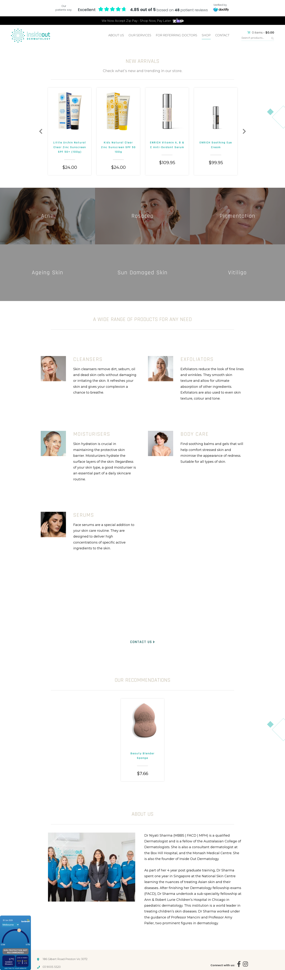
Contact (222, 35)
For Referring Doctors (176, 35)
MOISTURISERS (91, 434)
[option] (69, 131)
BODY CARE (194, 434)
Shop (206, 35)
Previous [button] (40, 131)
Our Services (140, 35)
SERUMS (83, 515)
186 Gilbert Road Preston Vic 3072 (65, 959)
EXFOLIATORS (197, 359)
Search (272, 38)
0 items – (260, 32)
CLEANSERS (88, 359)
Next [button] (244, 131)
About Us (116, 35)
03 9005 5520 (52, 966)
